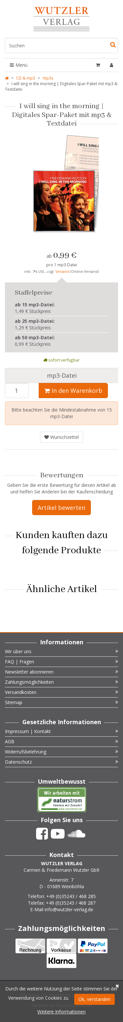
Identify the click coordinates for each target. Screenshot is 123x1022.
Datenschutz (61, 762)
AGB (61, 741)
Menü (19, 65)
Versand (62, 271)
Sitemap (61, 702)
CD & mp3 (25, 78)
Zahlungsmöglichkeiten (61, 682)
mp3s (48, 78)
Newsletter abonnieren (61, 672)
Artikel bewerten (61, 507)
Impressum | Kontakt (61, 731)
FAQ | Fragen (61, 661)
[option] (61, 186)
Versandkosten (61, 692)
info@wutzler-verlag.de (69, 909)
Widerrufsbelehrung (61, 752)
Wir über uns (61, 651)
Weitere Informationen (61, 1012)
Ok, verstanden (94, 999)
